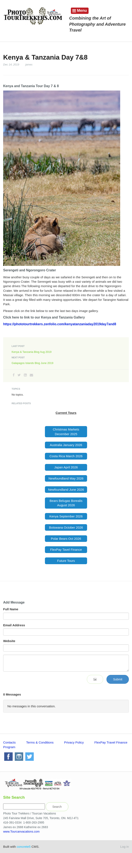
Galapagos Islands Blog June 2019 (32, 363)
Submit (117, 679)
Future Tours (66, 560)
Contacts (9, 742)
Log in (124, 846)
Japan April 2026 (66, 467)
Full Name (10, 609)
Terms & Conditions (40, 742)
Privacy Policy (74, 742)
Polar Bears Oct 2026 (66, 538)
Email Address (14, 625)
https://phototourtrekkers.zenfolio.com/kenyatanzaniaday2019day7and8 (59, 324)
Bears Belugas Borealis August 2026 (66, 503)
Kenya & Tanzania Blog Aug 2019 (31, 351)
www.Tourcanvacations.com (21, 831)
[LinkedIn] (25, 375)
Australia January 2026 (66, 445)
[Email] (31, 375)
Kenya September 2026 (66, 516)
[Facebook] (14, 375)
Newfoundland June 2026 (66, 489)
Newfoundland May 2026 (66, 478)
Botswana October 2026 (66, 527)
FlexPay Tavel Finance (66, 549)
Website (9, 641)
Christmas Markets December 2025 (66, 432)
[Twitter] (19, 375)
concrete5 (24, 846)
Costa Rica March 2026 (66, 456)
